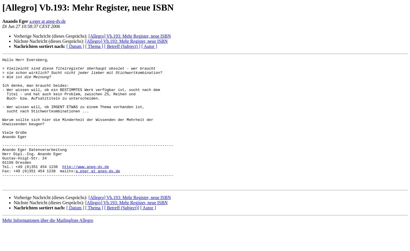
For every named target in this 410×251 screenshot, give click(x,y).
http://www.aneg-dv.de (85, 188)
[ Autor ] (149, 46)
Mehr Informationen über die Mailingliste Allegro (47, 246)
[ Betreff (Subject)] (121, 233)
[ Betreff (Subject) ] (122, 46)
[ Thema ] (94, 46)
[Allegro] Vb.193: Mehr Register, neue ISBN (130, 36)
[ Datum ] (75, 46)
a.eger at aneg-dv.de (47, 21)
